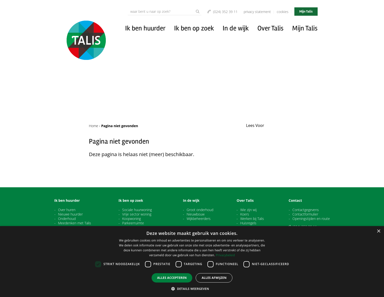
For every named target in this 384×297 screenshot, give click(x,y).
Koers (244, 214)
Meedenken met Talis (74, 223)
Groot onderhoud (200, 210)
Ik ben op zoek (194, 28)
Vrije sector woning (136, 214)
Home (93, 125)
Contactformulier (305, 214)
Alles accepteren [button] (172, 278)
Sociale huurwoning (137, 210)
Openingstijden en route (311, 218)
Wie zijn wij (248, 210)
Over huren (66, 210)
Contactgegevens (305, 210)
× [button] (378, 231)
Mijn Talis (306, 11)
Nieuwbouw (195, 214)
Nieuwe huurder (70, 214)
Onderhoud (67, 218)
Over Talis (270, 28)
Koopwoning (131, 218)
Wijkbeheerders (199, 218)
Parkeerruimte (133, 223)
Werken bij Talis (252, 218)
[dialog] (192, 261)
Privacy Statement (257, 11)
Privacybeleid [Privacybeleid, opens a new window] (225, 255)
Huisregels (248, 223)
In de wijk (236, 28)
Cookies (282, 11)
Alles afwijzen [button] (214, 278)
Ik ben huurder (145, 28)
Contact (295, 200)
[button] (192, 288)
